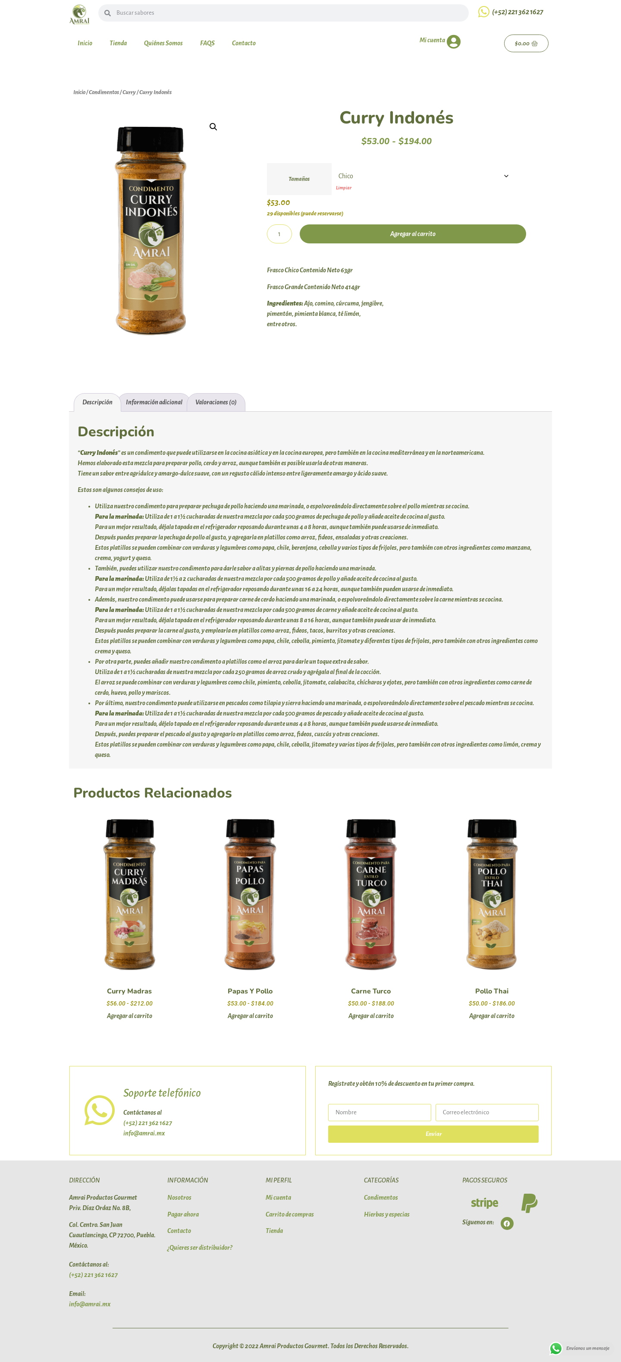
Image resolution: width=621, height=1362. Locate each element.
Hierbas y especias (387, 1214)
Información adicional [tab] (154, 402)
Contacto (244, 43)
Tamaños (299, 179)
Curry (129, 92)
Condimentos (104, 92)
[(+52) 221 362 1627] (483, 11)
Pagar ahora (183, 1214)
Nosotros (179, 1197)
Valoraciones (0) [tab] (216, 402)
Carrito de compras (290, 1214)
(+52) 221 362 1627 (517, 12)
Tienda (118, 43)
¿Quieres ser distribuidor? (199, 1247)
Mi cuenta (432, 40)
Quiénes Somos (163, 43)
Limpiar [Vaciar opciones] (343, 187)
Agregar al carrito (413, 233)
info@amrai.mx (144, 1133)
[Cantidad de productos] (279, 233)
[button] (213, 127)
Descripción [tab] (97, 402)
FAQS (207, 43)
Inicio (85, 43)
